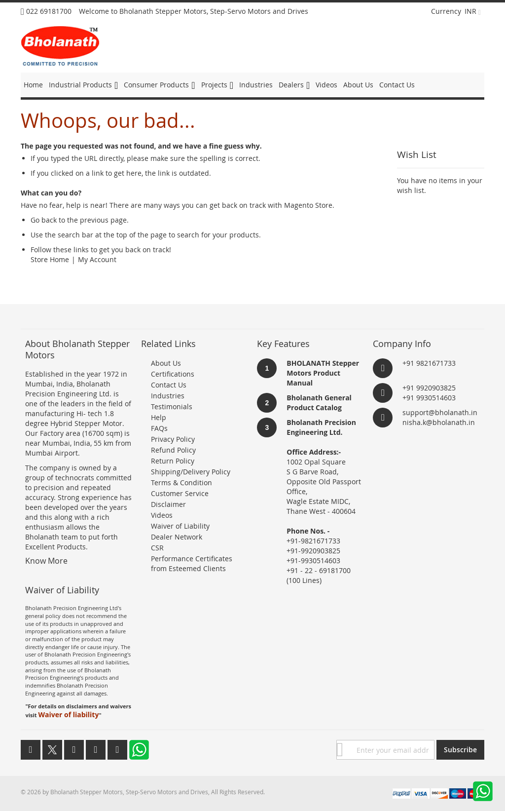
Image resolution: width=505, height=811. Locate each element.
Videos (162, 515)
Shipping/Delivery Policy (190, 471)
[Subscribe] (460, 750)
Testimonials (171, 406)
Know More (46, 560)
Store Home (50, 259)
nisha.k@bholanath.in (438, 422)
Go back (44, 220)
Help (158, 417)
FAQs (159, 428)
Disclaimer (168, 504)
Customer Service (180, 493)
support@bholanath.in (439, 412)
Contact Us (168, 384)
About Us (166, 363)
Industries (167, 395)
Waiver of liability (68, 714)
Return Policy (172, 460)
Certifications (172, 374)
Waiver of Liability (180, 526)
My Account (97, 259)
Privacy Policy (173, 439)
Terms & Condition (181, 482)
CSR (157, 547)
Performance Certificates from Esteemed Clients (191, 563)
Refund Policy (173, 450)
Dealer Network (176, 536)
